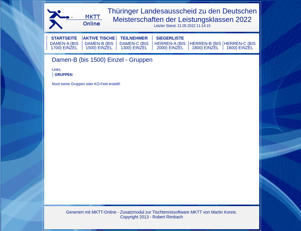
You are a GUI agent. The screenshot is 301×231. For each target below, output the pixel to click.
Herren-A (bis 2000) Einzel (170, 45)
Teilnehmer (134, 38)
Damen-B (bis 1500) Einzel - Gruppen (102, 59)
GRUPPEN (63, 75)
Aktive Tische (99, 38)
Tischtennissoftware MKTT (177, 212)
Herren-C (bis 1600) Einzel (240, 45)
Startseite (64, 38)
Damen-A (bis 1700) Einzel (64, 45)
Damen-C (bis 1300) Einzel (134, 45)
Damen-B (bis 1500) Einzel (99, 45)
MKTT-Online (104, 212)
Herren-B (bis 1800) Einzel (205, 45)
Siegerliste (170, 38)
